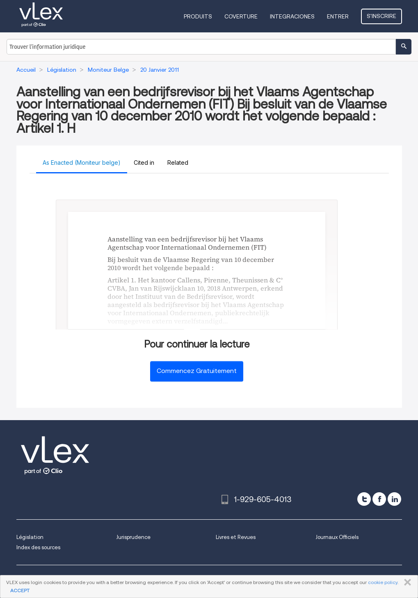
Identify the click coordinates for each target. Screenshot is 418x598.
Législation (29, 537)
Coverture (241, 16)
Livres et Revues (236, 537)
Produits (198, 16)
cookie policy (382, 582)
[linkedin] (394, 499)
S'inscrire (381, 16)
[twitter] (364, 499)
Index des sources (38, 547)
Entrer (338, 16)
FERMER (405, 582)
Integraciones (292, 16)
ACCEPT (20, 590)
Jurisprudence (133, 537)
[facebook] (379, 499)
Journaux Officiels (337, 537)
